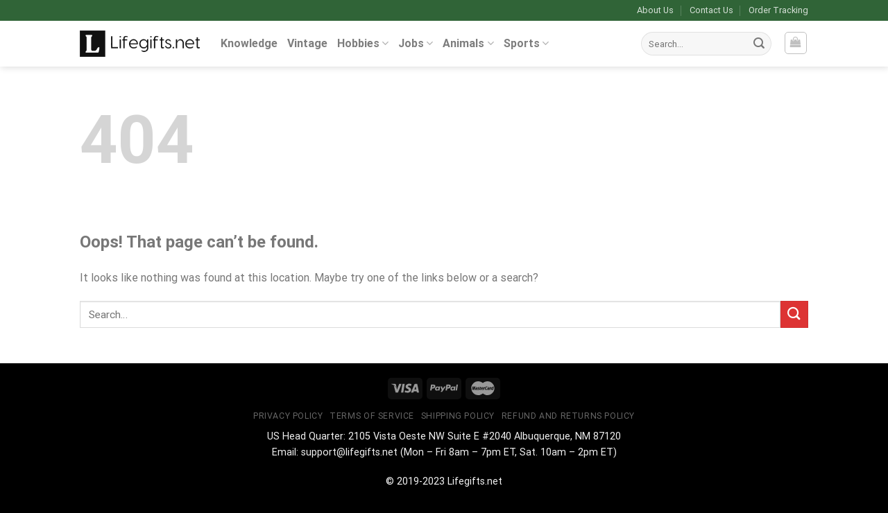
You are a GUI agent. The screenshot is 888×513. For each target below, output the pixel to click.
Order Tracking (778, 10)
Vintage (307, 43)
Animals (468, 43)
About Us (655, 10)
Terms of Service (372, 416)
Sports (526, 43)
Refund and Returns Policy (568, 416)
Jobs (415, 43)
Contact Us (711, 10)
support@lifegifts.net (349, 452)
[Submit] (759, 43)
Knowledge (249, 43)
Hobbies (362, 43)
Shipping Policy (458, 416)
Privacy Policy (288, 416)
